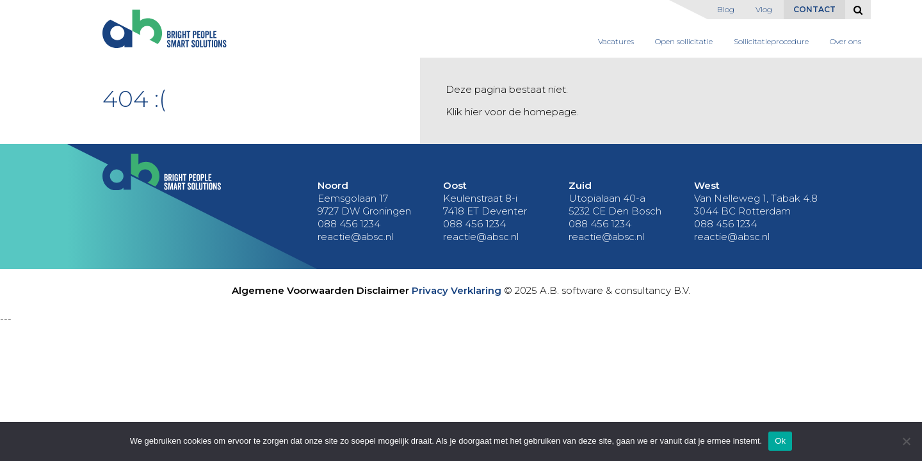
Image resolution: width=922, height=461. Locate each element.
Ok (780, 441)
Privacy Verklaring (456, 290)
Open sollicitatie (684, 41)
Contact (814, 9)
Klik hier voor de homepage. (512, 112)
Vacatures (616, 41)
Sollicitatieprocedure (771, 41)
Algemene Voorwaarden (293, 290)
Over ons (845, 41)
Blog (725, 9)
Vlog (764, 9)
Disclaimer (383, 290)
